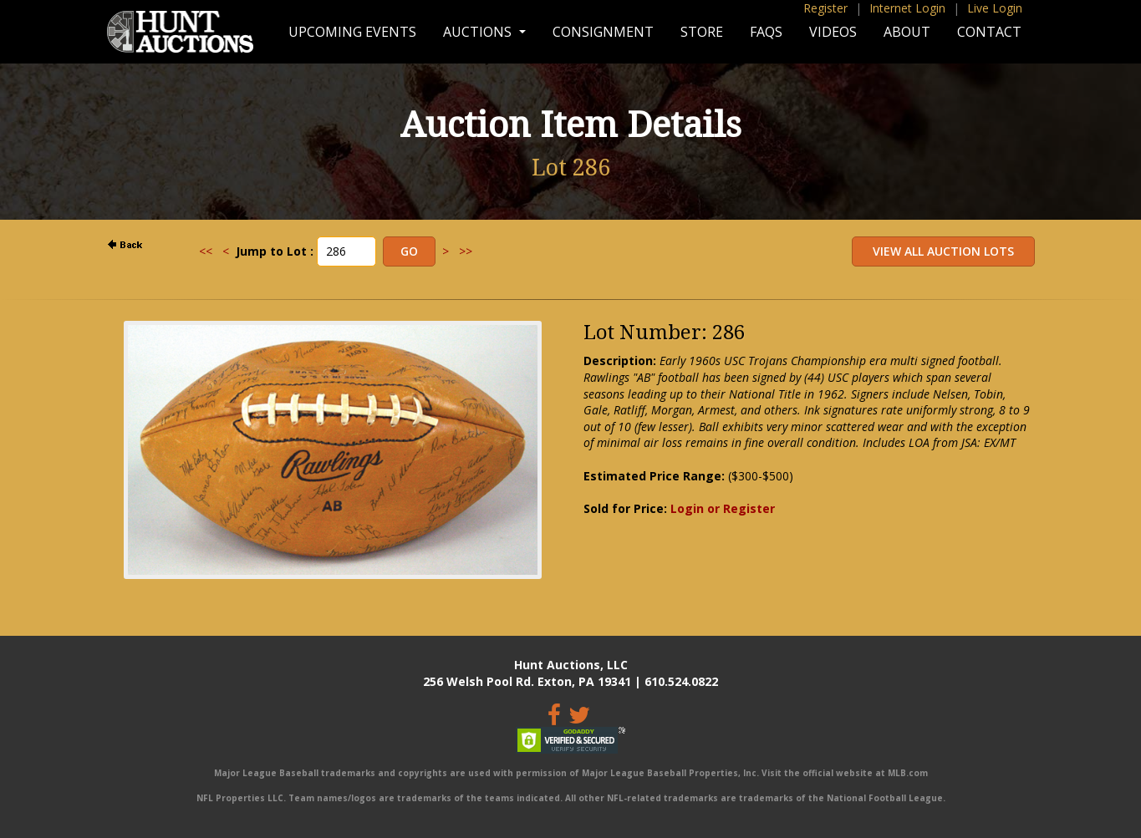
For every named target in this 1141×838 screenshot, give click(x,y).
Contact (989, 32)
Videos (833, 32)
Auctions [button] (479, 32)
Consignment (603, 32)
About (907, 32)
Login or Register (722, 508)
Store (701, 32)
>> (465, 251)
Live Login (994, 8)
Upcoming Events (352, 32)
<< (205, 251)
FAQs (766, 32)
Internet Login (907, 8)
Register (825, 8)
